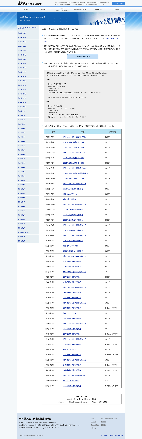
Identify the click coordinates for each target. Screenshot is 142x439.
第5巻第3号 (21, 176)
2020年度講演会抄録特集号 (73, 230)
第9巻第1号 (21, 128)
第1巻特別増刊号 (23, 232)
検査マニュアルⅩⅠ (70, 349)
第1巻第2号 (21, 237)
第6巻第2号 (21, 163)
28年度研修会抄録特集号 (72, 292)
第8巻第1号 (21, 141)
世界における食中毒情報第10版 (74, 360)
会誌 (62, 9)
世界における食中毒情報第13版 (74, 303)
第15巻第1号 (22, 42)
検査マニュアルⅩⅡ (70, 313)
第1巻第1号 (21, 241)
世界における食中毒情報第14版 (74, 287)
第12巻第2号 (22, 81)
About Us (98, 9)
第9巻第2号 (21, 124)
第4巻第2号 (21, 193)
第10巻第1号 (22, 111)
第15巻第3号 (22, 33)
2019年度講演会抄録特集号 (73, 251)
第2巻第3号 (21, 219)
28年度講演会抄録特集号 (72, 297)
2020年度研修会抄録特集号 (73, 220)
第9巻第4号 (21, 115)
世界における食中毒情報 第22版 (74, 152)
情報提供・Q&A (80, 9)
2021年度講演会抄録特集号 (73, 215)
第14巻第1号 (22, 55)
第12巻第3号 (22, 76)
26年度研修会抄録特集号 (72, 329)
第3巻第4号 (21, 202)
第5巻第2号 (21, 180)
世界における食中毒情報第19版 (74, 204)
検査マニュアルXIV (70, 194)
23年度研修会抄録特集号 (72, 386)
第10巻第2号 (22, 107)
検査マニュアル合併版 (71, 380)
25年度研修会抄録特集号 (72, 344)
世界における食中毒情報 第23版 (74, 137)
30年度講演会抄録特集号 (72, 266)
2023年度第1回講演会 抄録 (73, 178)
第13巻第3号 (22, 59)
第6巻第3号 (21, 159)
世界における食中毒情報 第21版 (74, 168)
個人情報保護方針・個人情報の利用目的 (112, 435)
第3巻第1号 (21, 215)
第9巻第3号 (21, 120)
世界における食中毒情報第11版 (74, 339)
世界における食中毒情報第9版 (74, 375)
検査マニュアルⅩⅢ (70, 246)
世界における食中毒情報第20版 (74, 183)
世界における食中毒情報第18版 (74, 225)
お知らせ (44, 9)
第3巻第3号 (21, 206)
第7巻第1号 (21, 154)
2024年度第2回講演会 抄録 (73, 158)
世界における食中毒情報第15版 (74, 272)
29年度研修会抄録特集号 (72, 277)
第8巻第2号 (21, 137)
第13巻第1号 (22, 68)
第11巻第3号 (22, 89)
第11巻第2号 (22, 94)
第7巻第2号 (21, 150)
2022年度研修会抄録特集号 (73, 189)
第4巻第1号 (21, 198)
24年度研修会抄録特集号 (72, 365)
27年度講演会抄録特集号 (72, 318)
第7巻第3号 (21, 146)
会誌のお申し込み (83, 56)
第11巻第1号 (22, 98)
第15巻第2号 (22, 37)
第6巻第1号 (21, 167)
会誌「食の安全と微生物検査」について (27, 28)
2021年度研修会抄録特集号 (73, 209)
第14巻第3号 (22, 46)
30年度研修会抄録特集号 (72, 261)
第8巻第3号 (21, 133)
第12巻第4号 (22, 72)
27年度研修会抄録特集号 (72, 308)
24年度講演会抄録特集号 (72, 370)
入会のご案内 (118, 3)
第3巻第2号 (21, 211)
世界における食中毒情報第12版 (74, 323)
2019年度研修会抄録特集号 (73, 240)
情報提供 (103, 422)
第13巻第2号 (22, 63)
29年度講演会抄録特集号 (72, 282)
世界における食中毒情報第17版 (74, 235)
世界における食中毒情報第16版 (74, 256)
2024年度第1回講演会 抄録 (73, 163)
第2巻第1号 (21, 228)
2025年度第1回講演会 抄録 (73, 147)
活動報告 (116, 9)
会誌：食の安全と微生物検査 (109, 418)
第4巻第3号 (21, 189)
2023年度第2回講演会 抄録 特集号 (75, 173)
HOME (26, 9)
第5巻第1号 (21, 185)
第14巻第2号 (22, 50)
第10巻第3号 (22, 102)
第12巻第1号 (22, 85)
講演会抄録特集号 (69, 199)
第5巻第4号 (21, 172)
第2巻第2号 (21, 224)
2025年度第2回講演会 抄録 (73, 142)
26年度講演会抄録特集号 (72, 334)
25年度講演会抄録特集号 (72, 354)
